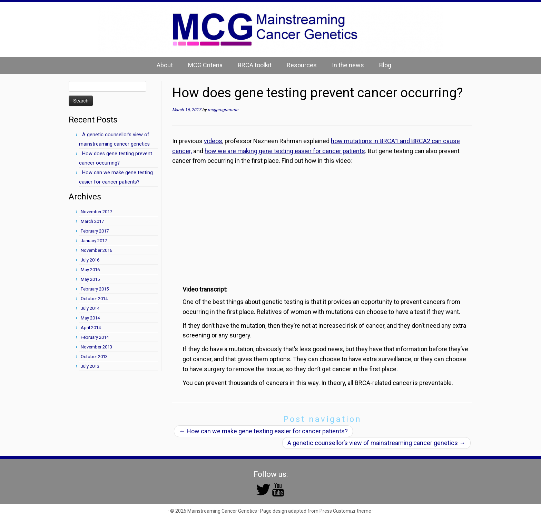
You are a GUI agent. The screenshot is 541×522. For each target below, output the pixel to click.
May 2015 (90, 279)
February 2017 (95, 231)
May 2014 (90, 318)
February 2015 (95, 289)
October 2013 (94, 356)
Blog (385, 65)
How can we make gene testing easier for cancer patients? (263, 431)
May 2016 (90, 269)
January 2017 (94, 240)
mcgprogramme (223, 109)
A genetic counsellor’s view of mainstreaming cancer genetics (376, 442)
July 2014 (90, 308)
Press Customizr (337, 511)
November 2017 (96, 211)
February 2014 (95, 337)
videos (213, 141)
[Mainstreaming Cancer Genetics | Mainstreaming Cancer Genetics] (270, 29)
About (165, 65)
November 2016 (96, 250)
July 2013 (90, 366)
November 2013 (96, 346)
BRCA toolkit (255, 65)
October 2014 (94, 298)
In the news (348, 65)
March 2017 (92, 221)
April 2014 (91, 327)
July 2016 (90, 260)
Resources (302, 65)
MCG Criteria (205, 65)
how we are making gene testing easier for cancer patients (285, 151)
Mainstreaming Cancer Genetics (222, 511)
